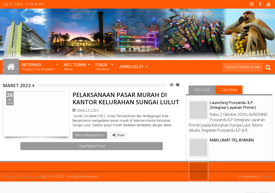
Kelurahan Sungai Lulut (22, 177)
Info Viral (201, 90)
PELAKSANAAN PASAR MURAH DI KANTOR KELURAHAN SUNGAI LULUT (126, 98)
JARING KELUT (131, 67)
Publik (102, 67)
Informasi (38, 67)
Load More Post (91, 146)
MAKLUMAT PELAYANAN (232, 140)
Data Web (229, 90)
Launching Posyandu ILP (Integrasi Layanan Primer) (233, 105)
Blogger (265, 177)
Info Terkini (75, 67)
